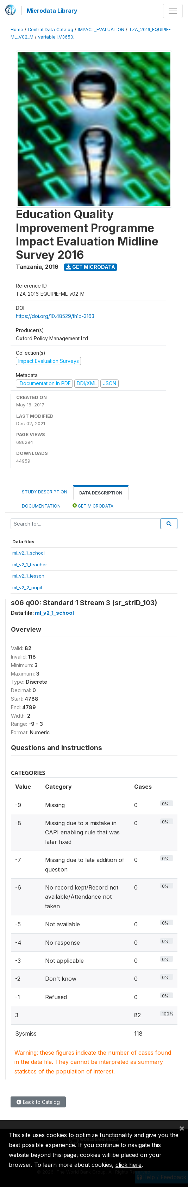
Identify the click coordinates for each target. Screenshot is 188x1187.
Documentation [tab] (41, 506)
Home (17, 29)
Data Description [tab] (101, 493)
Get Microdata (90, 267)
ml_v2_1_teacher (29, 564)
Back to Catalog (38, 1102)
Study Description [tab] (44, 491)
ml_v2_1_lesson (28, 576)
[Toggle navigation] (173, 11)
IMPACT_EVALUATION (101, 29)
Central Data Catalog (50, 29)
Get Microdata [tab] (93, 506)
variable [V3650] (56, 37)
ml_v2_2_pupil (27, 587)
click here (128, 1164)
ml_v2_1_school (28, 553)
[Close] (181, 1128)
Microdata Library (52, 10)
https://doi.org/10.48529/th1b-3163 (55, 316)
